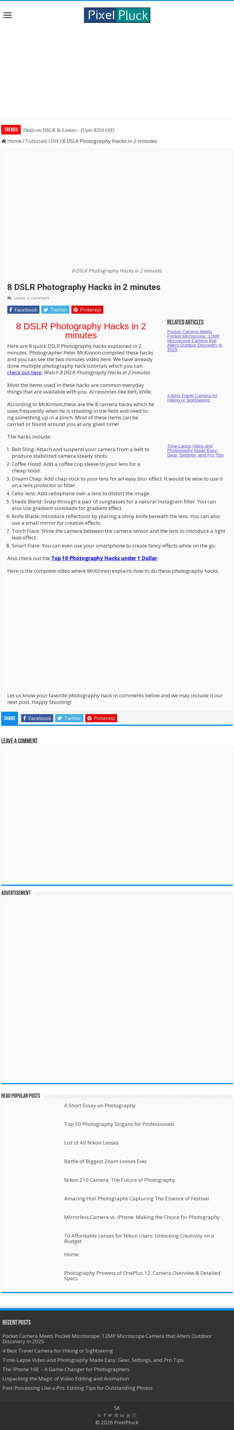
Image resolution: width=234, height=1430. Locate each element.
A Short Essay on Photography (100, 1105)
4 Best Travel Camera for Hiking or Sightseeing (192, 398)
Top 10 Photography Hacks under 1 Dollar (104, 558)
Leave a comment (32, 298)
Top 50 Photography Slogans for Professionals (119, 1124)
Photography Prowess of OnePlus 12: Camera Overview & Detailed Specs (142, 1275)
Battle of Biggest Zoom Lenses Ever (105, 1161)
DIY (55, 140)
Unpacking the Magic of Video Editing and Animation (65, 1378)
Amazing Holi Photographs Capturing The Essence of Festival (136, 1198)
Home (11, 140)
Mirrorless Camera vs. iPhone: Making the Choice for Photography (142, 1217)
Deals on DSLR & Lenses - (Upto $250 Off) (68, 130)
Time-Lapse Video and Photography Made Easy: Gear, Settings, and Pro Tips (195, 450)
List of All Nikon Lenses (91, 1142)
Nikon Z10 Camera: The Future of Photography (119, 1179)
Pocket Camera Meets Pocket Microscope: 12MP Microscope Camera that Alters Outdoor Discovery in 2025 (194, 340)
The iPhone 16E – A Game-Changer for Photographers (66, 1369)
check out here (24, 372)
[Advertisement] (117, 71)
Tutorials (36, 140)
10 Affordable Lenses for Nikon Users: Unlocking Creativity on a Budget (139, 1238)
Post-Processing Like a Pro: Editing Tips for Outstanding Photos (77, 1387)
